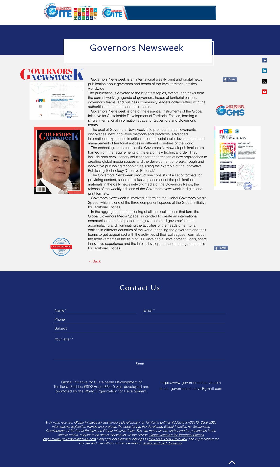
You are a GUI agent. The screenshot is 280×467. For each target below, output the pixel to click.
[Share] (230, 79)
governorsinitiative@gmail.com (196, 388)
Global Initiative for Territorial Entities (176, 435)
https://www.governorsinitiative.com (191, 382)
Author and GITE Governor (162, 443)
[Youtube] (264, 91)
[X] (264, 81)
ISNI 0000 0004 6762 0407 (168, 439)
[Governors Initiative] (264, 60)
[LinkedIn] (264, 70)
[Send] (140, 364)
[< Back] (95, 261)
